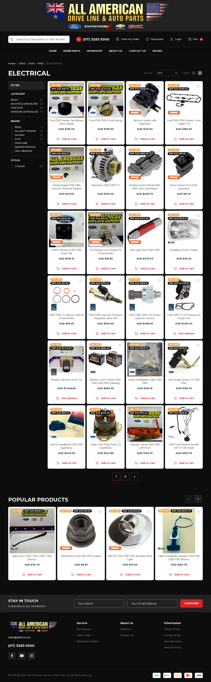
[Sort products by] (166, 73)
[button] (176, 39)
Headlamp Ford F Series (184, 250)
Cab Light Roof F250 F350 (145, 250)
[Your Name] (99, 603)
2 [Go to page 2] (125, 476)
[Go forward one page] (134, 477)
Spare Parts (71, 50)
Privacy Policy (172, 635)
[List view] (193, 73)
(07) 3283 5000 (21, 646)
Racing (157, 50)
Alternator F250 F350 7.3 (106, 185)
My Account (84, 629)
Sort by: (148, 72)
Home (53, 50)
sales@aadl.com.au (19, 637)
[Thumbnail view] (200, 73)
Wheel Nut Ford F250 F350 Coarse (81, 556)
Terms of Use (172, 629)
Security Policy (173, 641)
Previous (189, 499)
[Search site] (11, 39)
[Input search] (39, 39)
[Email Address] (152, 603)
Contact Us (137, 50)
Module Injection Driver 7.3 (66, 379)
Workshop (94, 50)
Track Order (84, 635)
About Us (115, 50)
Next (198, 499)
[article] (32, 544)
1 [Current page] (116, 476)
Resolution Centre (88, 641)
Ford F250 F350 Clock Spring (105, 120)
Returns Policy (173, 647)
